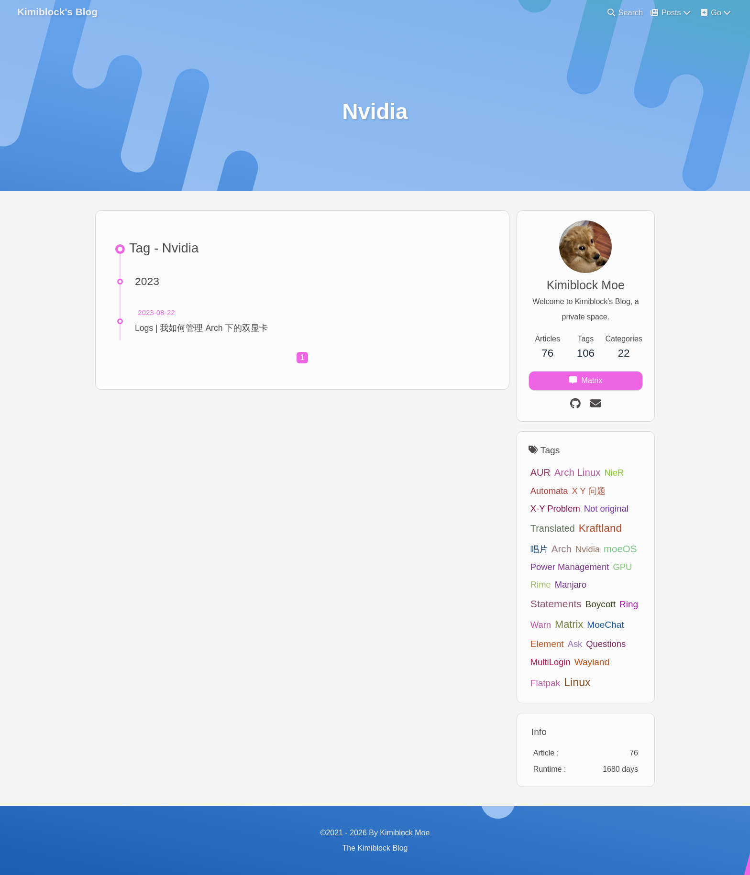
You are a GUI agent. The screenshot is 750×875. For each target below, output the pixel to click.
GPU (622, 567)
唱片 (539, 549)
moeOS (620, 548)
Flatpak (545, 683)
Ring (628, 604)
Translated (552, 528)
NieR (614, 473)
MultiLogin (550, 662)
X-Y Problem (555, 508)
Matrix (569, 624)
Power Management (569, 567)
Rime (540, 585)
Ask (575, 644)
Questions (606, 644)
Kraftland (600, 528)
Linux (577, 682)
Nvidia (587, 549)
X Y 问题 (589, 491)
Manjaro (570, 585)
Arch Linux (577, 472)
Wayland (591, 662)
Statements (556, 603)
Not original (606, 508)
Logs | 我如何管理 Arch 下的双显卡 (201, 328)
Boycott (600, 604)
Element (547, 644)
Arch (561, 548)
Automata (549, 491)
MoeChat (605, 625)
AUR (540, 472)
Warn (540, 625)
